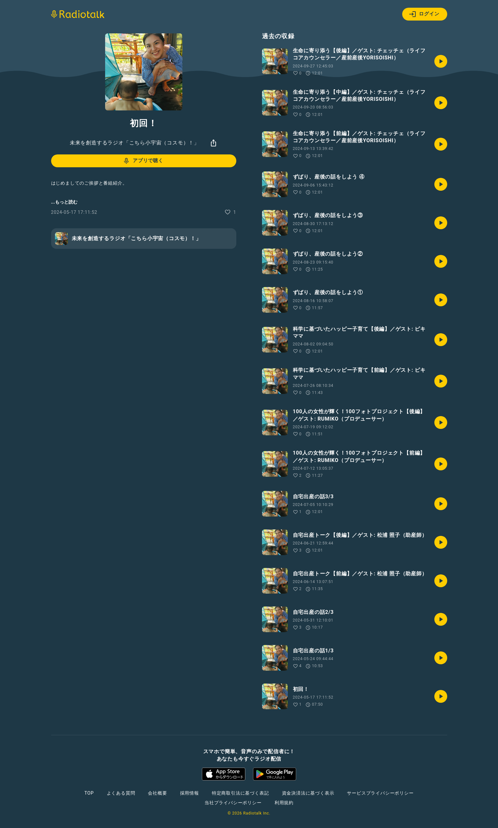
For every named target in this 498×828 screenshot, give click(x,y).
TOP (89, 793)
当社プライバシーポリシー (233, 802)
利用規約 (284, 802)
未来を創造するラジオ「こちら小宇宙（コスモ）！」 (134, 143)
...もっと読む (64, 202)
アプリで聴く (142, 161)
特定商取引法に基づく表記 (240, 793)
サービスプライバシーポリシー (380, 793)
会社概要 (157, 793)
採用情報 (189, 793)
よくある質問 (121, 793)
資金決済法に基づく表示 (308, 793)
